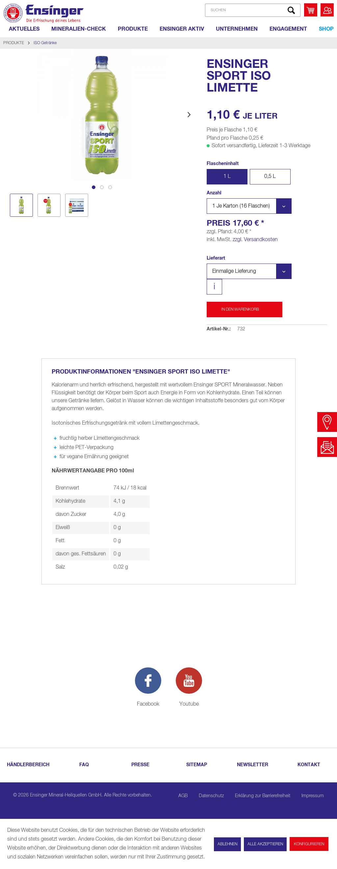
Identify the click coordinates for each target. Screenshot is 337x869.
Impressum (312, 796)
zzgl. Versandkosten (255, 239)
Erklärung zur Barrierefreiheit (262, 796)
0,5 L (270, 176)
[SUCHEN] (252, 10)
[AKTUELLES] (24, 29)
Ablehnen (227, 844)
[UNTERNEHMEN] (237, 29)
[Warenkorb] (310, 9)
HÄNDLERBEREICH (28, 765)
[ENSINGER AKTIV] (182, 29)
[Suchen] (291, 10)
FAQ (84, 765)
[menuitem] (251, 10)
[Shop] (326, 29)
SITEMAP (196, 765)
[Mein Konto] (327, 9)
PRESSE (140, 765)
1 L (227, 176)
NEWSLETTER (252, 765)
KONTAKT (309, 765)
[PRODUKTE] (133, 29)
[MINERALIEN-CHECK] (78, 29)
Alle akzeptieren (265, 844)
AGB (183, 796)
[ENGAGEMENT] (288, 29)
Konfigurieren (309, 844)
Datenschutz (211, 796)
